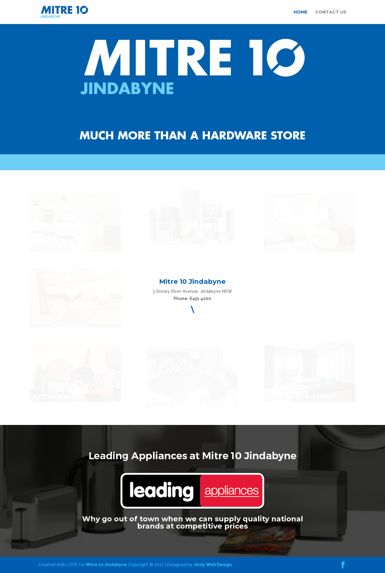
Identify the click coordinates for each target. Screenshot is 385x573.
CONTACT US (330, 12)
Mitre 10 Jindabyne (106, 564)
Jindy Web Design (213, 564)
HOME (300, 12)
